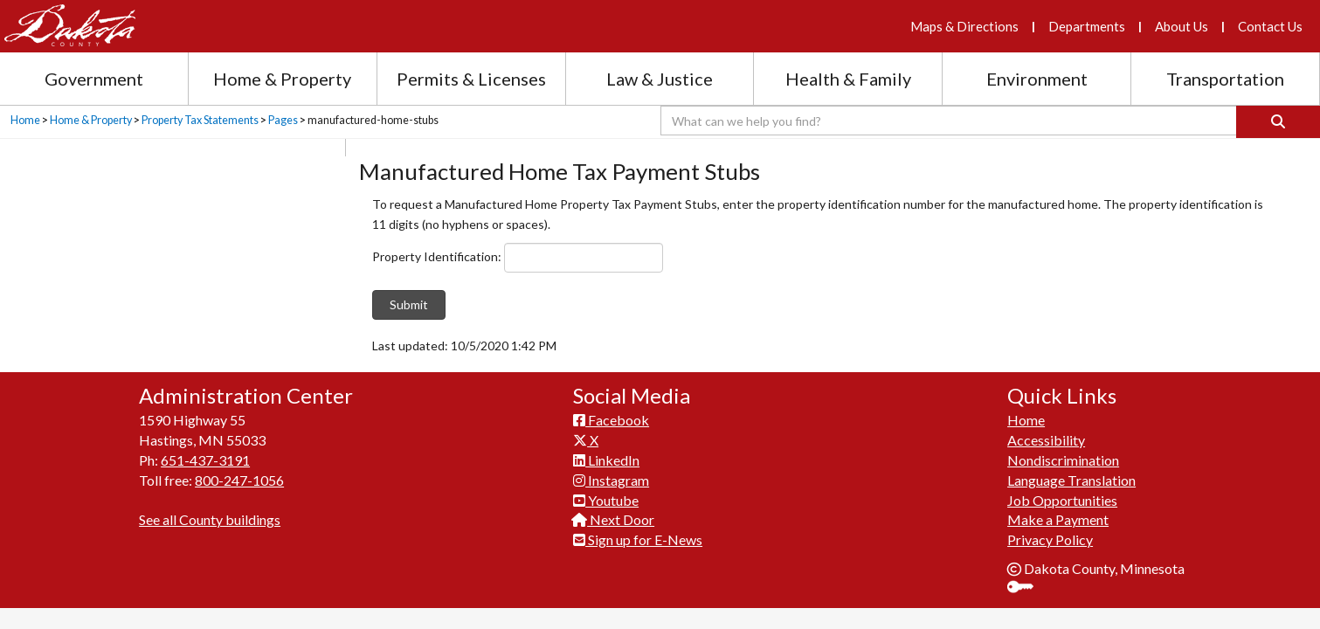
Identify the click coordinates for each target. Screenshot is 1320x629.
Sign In (1027, 588)
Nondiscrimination (1063, 460)
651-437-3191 (205, 460)
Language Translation (1071, 480)
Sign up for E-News (637, 539)
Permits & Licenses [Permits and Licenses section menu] (471, 78)
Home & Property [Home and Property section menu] (282, 78)
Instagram (611, 480)
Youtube (606, 500)
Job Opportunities (1062, 500)
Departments (1086, 26)
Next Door (613, 519)
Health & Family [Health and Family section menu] (848, 78)
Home (25, 120)
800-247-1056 (239, 480)
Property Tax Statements (200, 120)
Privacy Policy (1050, 539)
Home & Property (91, 120)
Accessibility (1046, 440)
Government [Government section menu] (94, 78)
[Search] (1278, 122)
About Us (1181, 26)
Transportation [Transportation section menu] (1225, 78)
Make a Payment (1058, 519)
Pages (283, 120)
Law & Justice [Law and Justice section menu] (659, 78)
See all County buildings (209, 519)
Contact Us (1270, 26)
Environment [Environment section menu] (1037, 78)
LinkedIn (606, 460)
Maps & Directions (964, 26)
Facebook (611, 419)
